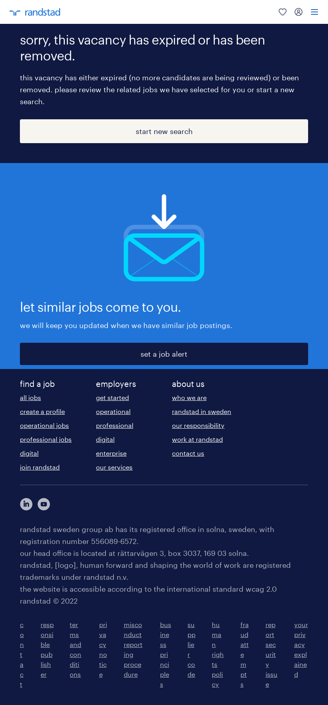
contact (22, 654)
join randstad (40, 467)
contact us (188, 453)
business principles (165, 654)
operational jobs (44, 425)
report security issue (271, 654)
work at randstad (197, 439)
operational (113, 411)
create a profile (42, 411)
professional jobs (46, 439)
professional (114, 425)
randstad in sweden (201, 411)
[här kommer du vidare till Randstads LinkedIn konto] (26, 504)
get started (112, 397)
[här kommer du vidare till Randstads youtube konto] (43, 504)
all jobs (30, 397)
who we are (189, 397)
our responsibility (198, 425)
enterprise (111, 453)
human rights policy (218, 654)
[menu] (314, 12)
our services (114, 467)
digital (29, 453)
